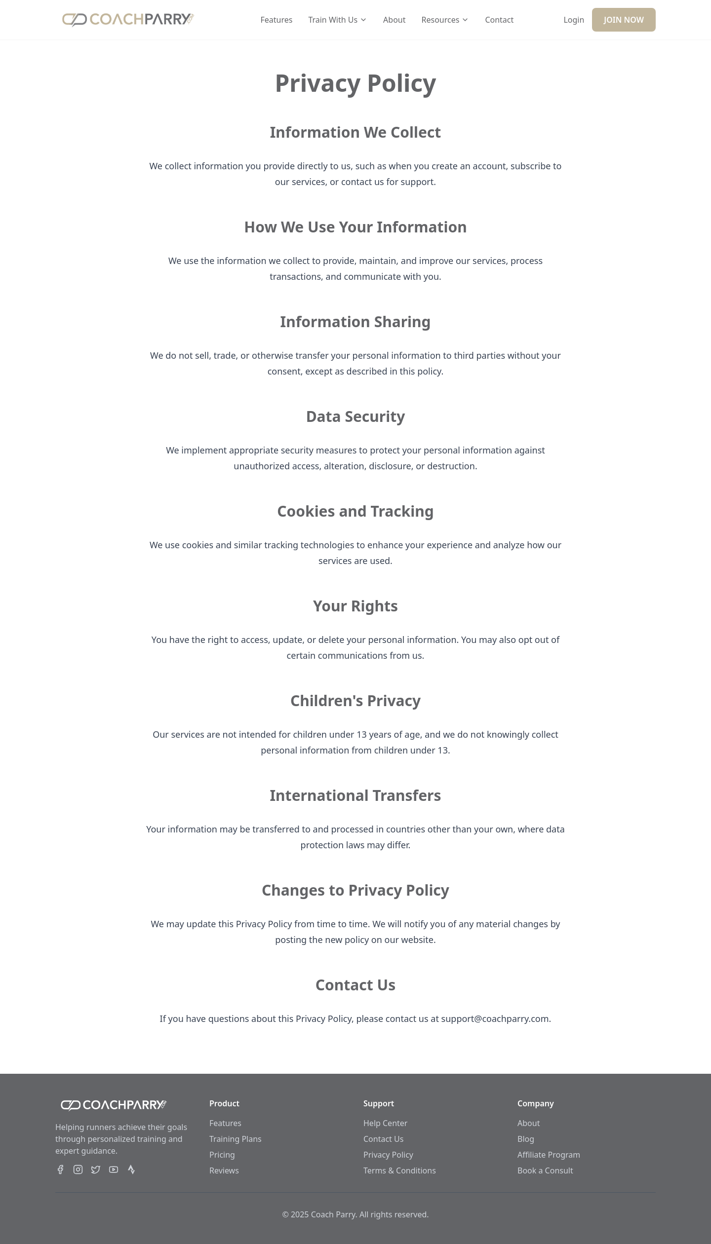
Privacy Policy (388, 1154)
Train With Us (337, 19)
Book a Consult (545, 1170)
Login (573, 19)
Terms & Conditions (399, 1170)
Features (276, 19)
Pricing (222, 1154)
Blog (525, 1138)
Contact (499, 19)
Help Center (385, 1123)
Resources (446, 19)
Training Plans (235, 1138)
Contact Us (383, 1138)
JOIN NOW (624, 19)
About (394, 19)
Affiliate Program (548, 1154)
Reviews (224, 1170)
